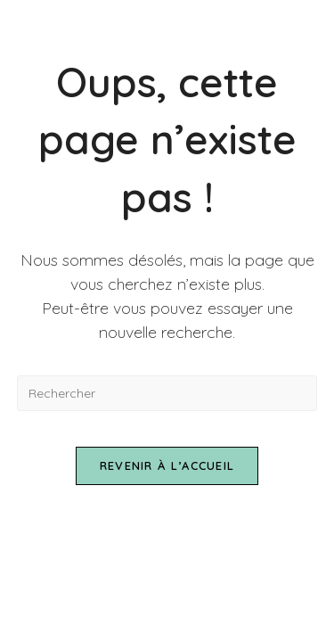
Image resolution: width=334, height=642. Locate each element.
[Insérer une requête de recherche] (167, 393)
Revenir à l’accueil (167, 465)
